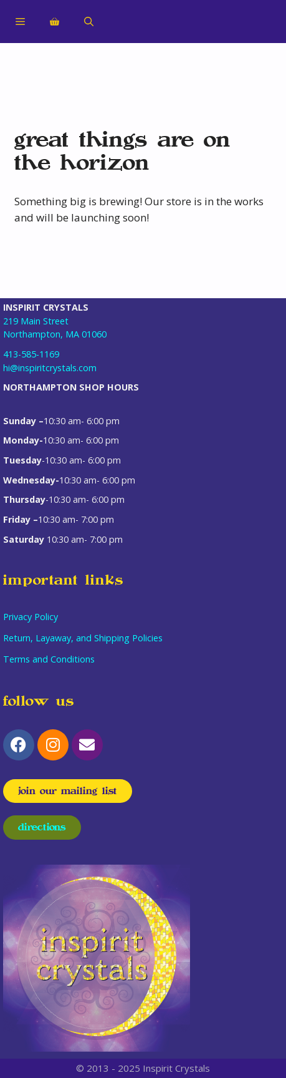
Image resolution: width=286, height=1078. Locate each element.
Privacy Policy (30, 617)
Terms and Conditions (49, 659)
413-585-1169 (31, 354)
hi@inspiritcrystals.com (50, 368)
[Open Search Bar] (89, 22)
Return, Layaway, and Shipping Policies (83, 638)
